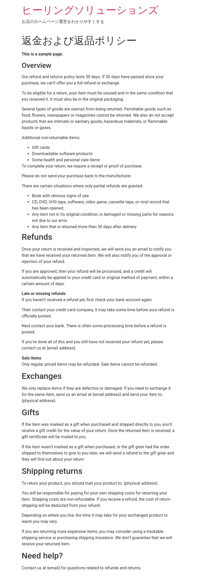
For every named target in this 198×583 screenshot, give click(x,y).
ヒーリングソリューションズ (90, 10)
